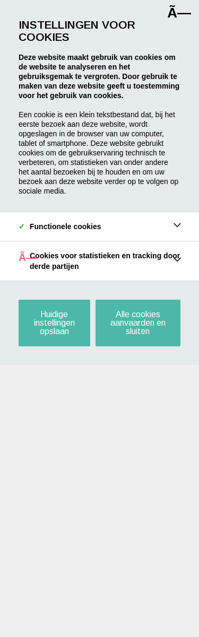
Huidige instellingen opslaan (54, 323)
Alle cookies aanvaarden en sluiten (138, 323)
